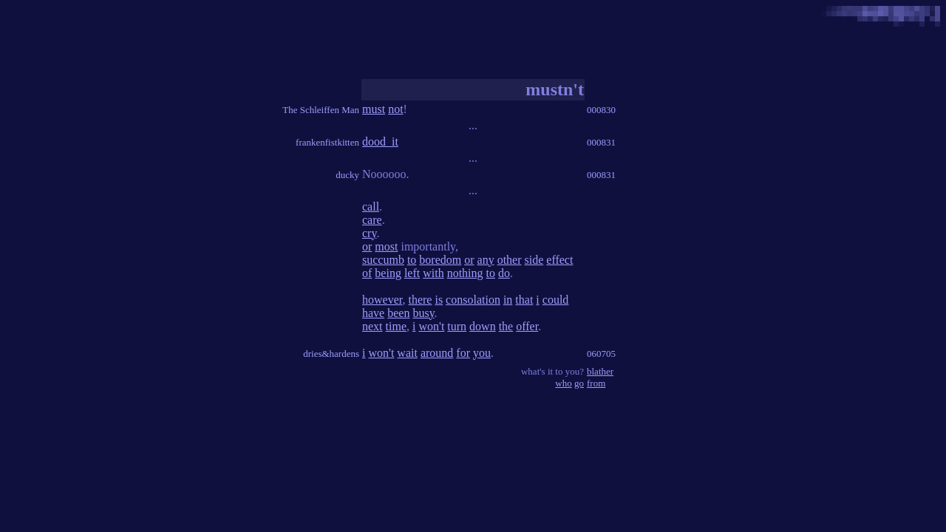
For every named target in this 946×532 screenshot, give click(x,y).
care (372, 220)
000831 (601, 142)
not (395, 109)
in (507, 299)
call (370, 206)
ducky (347, 174)
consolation (473, 299)
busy (423, 313)
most (386, 246)
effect (559, 259)
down (482, 326)
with (433, 273)
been (398, 313)
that (524, 299)
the (506, 326)
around (437, 353)
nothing (465, 273)
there (420, 299)
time (396, 326)
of (367, 273)
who (563, 383)
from (596, 383)
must (373, 109)
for (463, 353)
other (509, 259)
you (482, 353)
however (382, 299)
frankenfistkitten (327, 142)
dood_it (380, 141)
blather (600, 371)
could (555, 299)
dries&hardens (331, 353)
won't (431, 326)
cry (369, 233)
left (412, 273)
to (411, 259)
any (485, 259)
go (579, 383)
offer (527, 326)
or (367, 246)
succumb (383, 259)
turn (456, 326)
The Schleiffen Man (320, 109)
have (373, 313)
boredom (440, 259)
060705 (601, 353)
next (372, 326)
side (534, 259)
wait (407, 353)
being (388, 273)
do (504, 273)
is (439, 299)
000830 (601, 109)
